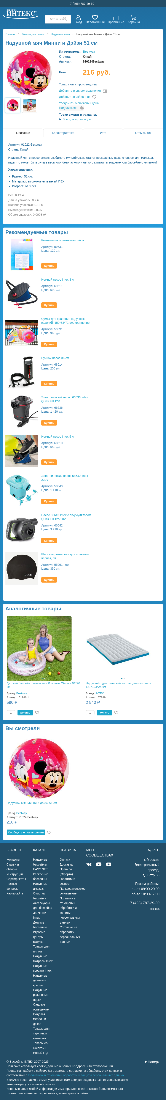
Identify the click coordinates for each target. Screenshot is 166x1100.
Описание (23, 133)
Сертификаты (16, 879)
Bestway (89, 51)
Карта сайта (14, 893)
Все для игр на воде (77, 119)
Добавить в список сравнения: (80, 90)
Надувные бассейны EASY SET (40, 864)
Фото (102, 133)
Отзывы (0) (143, 133)
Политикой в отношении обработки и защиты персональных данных (76, 1075)
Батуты (38, 941)
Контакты (12, 859)
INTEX (100, 693)
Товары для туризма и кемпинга (41, 1033)
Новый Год (40, 1052)
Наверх (152, 1062)
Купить (49, 265)
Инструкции (14, 874)
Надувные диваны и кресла (40, 980)
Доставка (66, 864)
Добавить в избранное (75, 97)
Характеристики (63, 133)
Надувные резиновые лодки (40, 994)
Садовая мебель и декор (39, 1019)
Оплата (65, 859)
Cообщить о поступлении (26, 832)
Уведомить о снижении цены (79, 103)
